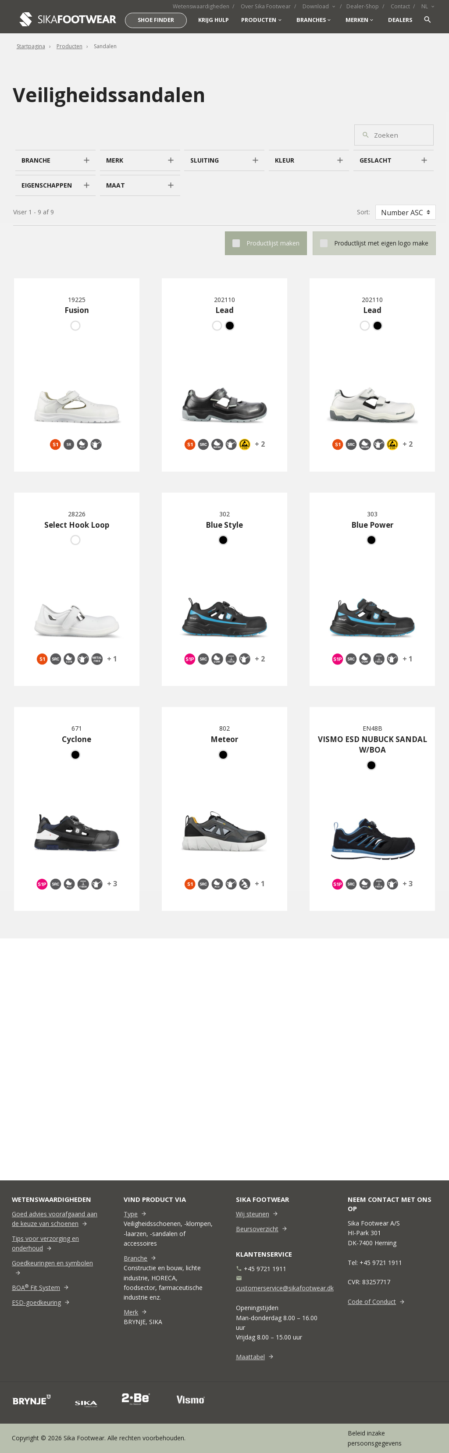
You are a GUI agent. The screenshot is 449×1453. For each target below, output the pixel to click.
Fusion (76, 310)
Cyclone (76, 739)
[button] (55, 160)
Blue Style (224, 525)
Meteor (224, 739)
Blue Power (372, 525)
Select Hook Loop (76, 525)
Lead (224, 310)
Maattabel (250, 1357)
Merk (131, 1312)
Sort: (363, 212)
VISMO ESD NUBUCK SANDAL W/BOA (372, 744)
